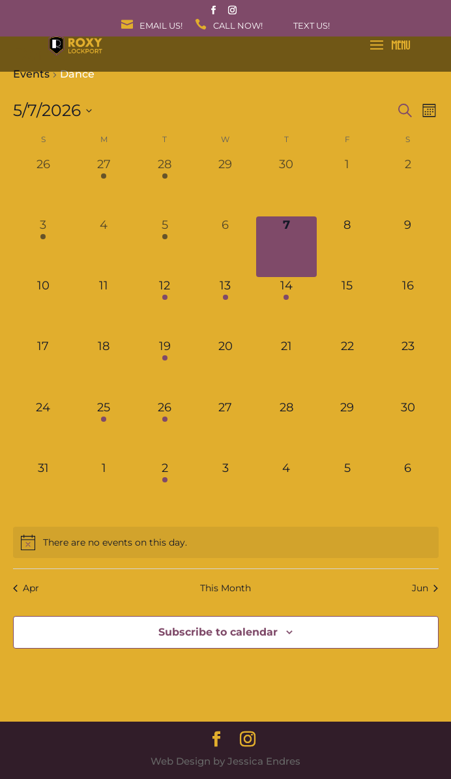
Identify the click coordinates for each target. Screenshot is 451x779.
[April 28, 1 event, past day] (164, 186)
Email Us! (160, 26)
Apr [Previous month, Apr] (26, 588)
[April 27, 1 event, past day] (104, 186)
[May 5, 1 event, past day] (164, 246)
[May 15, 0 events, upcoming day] (347, 307)
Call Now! (238, 26)
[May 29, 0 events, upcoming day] (347, 429)
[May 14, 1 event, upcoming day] (286, 307)
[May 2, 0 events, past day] (407, 186)
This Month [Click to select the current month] (225, 588)
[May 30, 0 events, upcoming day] (407, 429)
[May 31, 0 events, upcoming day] (43, 490)
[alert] (226, 542)
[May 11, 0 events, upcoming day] (104, 307)
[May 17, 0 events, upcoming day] (43, 368)
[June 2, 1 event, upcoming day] (164, 490)
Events (31, 74)
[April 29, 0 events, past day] (225, 186)
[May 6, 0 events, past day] (225, 246)
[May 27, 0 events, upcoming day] (225, 429)
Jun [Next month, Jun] (425, 588)
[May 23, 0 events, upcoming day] (407, 368)
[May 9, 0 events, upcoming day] (407, 246)
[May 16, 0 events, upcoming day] (407, 307)
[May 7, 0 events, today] (286, 246)
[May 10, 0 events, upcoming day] (43, 307)
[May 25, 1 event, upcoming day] (104, 429)
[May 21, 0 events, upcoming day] (286, 368)
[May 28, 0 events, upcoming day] (286, 429)
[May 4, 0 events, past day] (104, 246)
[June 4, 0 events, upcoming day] (286, 490)
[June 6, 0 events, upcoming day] (407, 490)
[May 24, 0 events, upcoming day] (43, 429)
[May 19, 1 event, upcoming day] (164, 368)
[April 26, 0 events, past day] (43, 186)
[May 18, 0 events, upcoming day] (104, 368)
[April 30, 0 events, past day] (286, 186)
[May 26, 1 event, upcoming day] (164, 429)
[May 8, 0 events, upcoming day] (347, 246)
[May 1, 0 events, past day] (347, 186)
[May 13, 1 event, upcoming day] (225, 307)
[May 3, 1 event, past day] (43, 246)
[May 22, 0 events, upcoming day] (347, 368)
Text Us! (311, 26)
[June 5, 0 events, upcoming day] (347, 490)
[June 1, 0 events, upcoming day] (104, 490)
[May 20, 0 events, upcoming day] (225, 368)
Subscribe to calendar (218, 632)
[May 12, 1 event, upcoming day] (164, 307)
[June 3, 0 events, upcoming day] (225, 490)
